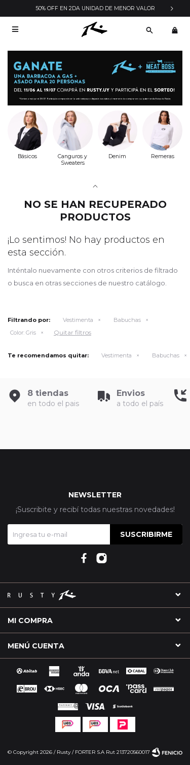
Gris (23, 332)
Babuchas (127, 319)
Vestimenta (78, 319)
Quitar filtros (72, 332)
